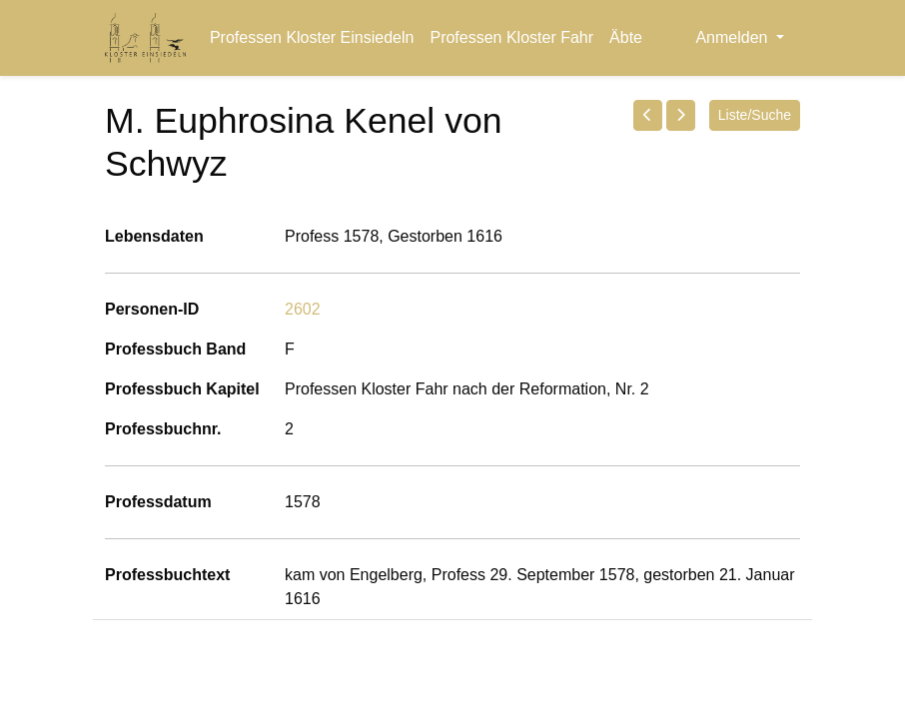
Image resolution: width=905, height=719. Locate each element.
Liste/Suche (754, 115)
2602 (303, 309)
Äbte (625, 37)
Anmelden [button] (733, 37)
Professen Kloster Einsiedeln (312, 37)
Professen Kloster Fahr (511, 37)
